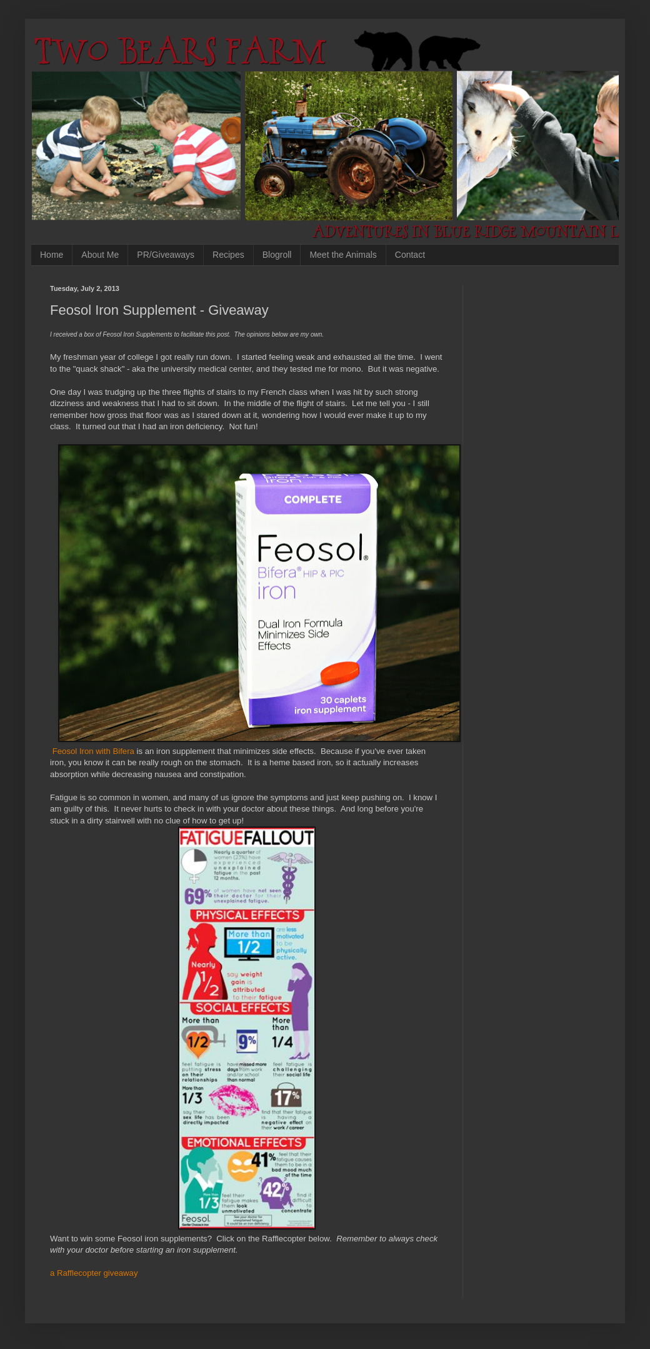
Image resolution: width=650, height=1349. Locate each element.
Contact (410, 255)
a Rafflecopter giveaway (94, 1273)
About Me (100, 255)
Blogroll (277, 255)
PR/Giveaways (165, 255)
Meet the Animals (342, 255)
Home (51, 255)
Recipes (228, 255)
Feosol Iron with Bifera (93, 751)
